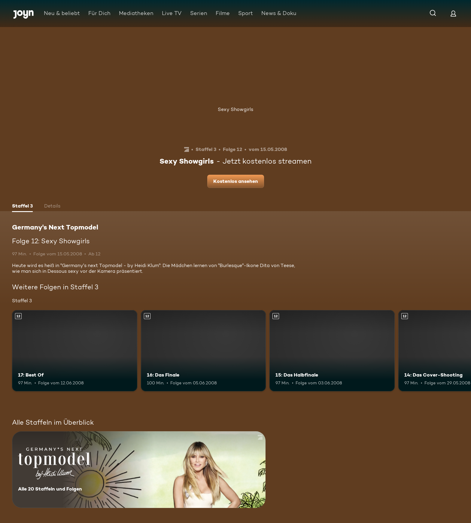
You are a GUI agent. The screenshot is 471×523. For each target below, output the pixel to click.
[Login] (453, 13)
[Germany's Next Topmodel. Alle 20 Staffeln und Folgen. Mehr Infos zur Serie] (139, 469)
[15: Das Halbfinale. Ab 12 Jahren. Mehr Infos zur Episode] (332, 351)
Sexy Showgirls (235, 109)
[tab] (22, 206)
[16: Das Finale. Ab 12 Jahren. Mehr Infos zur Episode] (203, 351)
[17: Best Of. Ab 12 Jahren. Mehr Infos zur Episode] (74, 351)
